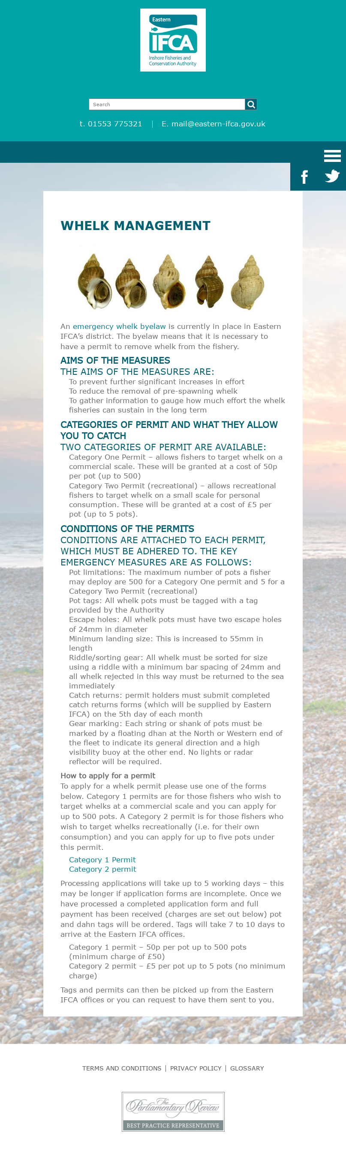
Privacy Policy (196, 1068)
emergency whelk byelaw (119, 326)
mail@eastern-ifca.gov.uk (218, 123)
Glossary (247, 1068)
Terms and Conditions (122, 1068)
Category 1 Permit (102, 859)
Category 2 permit (102, 868)
